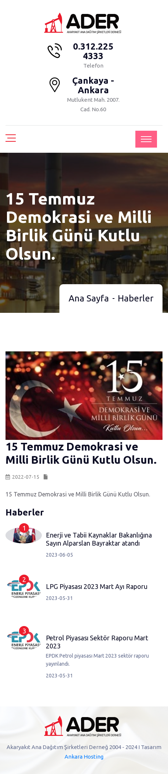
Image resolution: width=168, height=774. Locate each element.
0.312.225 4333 (93, 51)
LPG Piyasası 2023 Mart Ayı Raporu (96, 586)
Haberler (135, 298)
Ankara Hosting (84, 756)
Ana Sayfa (89, 298)
